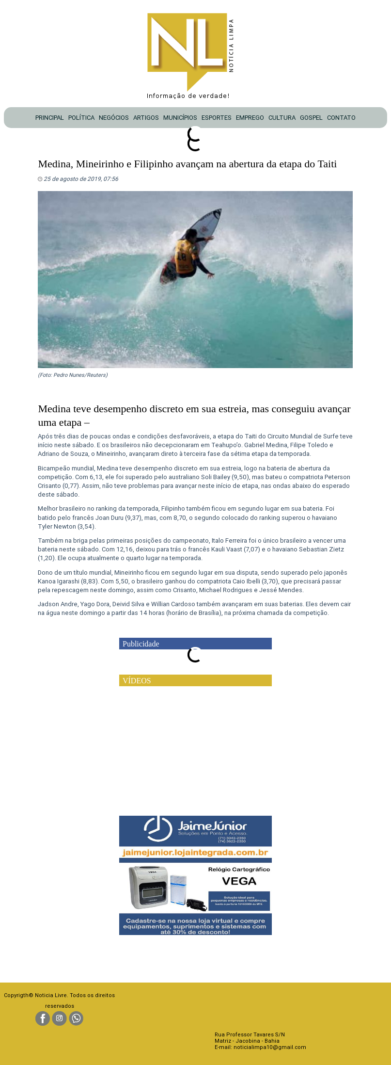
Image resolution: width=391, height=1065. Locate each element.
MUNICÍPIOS (180, 117)
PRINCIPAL (49, 117)
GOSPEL (311, 117)
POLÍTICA (81, 117)
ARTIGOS (146, 117)
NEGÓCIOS (114, 117)
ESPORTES (217, 117)
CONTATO (341, 117)
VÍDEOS (137, 681)
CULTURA (282, 117)
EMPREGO (250, 117)
